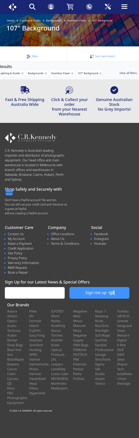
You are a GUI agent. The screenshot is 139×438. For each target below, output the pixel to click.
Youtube (100, 243)
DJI (9, 383)
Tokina (100, 383)
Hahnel (34, 359)
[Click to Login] (51, 6)
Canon (12, 369)
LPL (53, 359)
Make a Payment (20, 243)
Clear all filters (128, 73)
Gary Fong (37, 335)
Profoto (78, 378)
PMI (76, 359)
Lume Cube (59, 374)
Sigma (100, 364)
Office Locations (62, 234)
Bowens (13, 364)
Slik (97, 369)
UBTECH (123, 316)
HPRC (33, 354)
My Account (16, 239)
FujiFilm (35, 330)
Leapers (57, 364)
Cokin (11, 374)
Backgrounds (54, 20)
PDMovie (80, 350)
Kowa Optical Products (57, 350)
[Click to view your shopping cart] (70, 6)
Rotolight (102, 330)
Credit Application (20, 248)
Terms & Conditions (65, 243)
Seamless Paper (76, 20)
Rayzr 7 (100, 311)
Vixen (121, 330)
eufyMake (124, 374)
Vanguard (124, 326)
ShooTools (103, 359)
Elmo (11, 388)
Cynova (12, 378)
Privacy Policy (17, 258)
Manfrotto (58, 383)
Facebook (101, 234)
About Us (57, 239)
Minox (77, 321)
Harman (35, 374)
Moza (77, 330)
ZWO (120, 354)
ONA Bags (80, 345)
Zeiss (121, 359)
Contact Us (16, 234)
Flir (31, 316)
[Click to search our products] (32, 6)
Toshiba (123, 311)
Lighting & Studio (30, 20)
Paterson (80, 364)
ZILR (120, 350)
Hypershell (37, 393)
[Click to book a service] (108, 6)
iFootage (123, 383)
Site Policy (15, 253)
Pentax (78, 369)
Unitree (122, 321)
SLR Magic (102, 335)
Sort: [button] (102, 56)
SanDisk (101, 340)
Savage (100, 354)
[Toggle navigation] (126, 9)
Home (10, 20)
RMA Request (17, 267)
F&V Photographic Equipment (17, 398)
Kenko (55, 321)
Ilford (55, 316)
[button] (32, 56)
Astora (12, 311)
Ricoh (99, 321)
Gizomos (35, 340)
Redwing (101, 316)
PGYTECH (80, 354)
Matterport (59, 388)
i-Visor (121, 378)
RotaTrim (102, 326)
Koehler (57, 340)
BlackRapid (15, 359)
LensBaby (58, 369)
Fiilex (33, 311)
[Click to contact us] (89, 6)
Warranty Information (23, 263)
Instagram (101, 239)
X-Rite (121, 345)
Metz (77, 316)
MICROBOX (59, 378)
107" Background (102, 20)
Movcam (79, 326)
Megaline (80, 311)
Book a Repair (18, 272)
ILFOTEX (57, 311)
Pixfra (77, 374)
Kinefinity (58, 326)
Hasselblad (37, 378)
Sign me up (99, 293)
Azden (12, 335)
